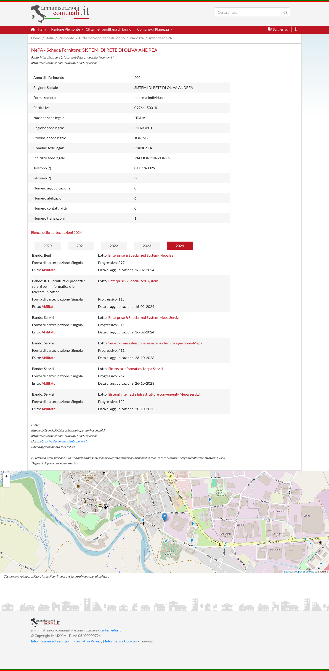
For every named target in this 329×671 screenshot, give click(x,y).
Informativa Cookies (121, 641)
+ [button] (6, 476)
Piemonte (66, 38)
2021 (81, 245)
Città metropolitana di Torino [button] (109, 29)
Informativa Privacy (87, 641)
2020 (47, 245)
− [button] (6, 483)
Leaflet (288, 571)
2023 (147, 245)
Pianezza (137, 38)
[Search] (249, 12)
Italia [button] (42, 29)
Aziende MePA (160, 38)
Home (36, 38)
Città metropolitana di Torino (102, 38)
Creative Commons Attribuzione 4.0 (64, 441)
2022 (114, 245)
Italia (50, 38)
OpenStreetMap (305, 571)
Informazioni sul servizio (50, 641)
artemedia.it (111, 630)
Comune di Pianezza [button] (153, 29)
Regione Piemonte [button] (66, 29)
